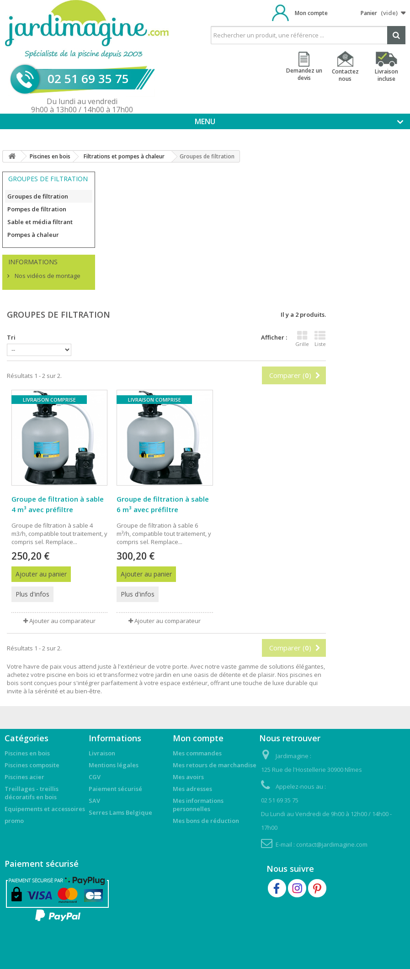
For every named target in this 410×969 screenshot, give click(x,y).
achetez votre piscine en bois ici (51, 674)
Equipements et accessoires (45, 809)
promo (14, 821)
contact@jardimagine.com (331, 844)
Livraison (102, 753)
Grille (302, 338)
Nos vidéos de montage (46, 276)
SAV (94, 800)
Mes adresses (192, 789)
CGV (95, 777)
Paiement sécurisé (115, 789)
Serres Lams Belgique (120, 812)
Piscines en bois (27, 753)
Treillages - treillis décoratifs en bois (32, 793)
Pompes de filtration (36, 209)
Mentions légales (113, 765)
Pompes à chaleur (33, 234)
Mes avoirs (188, 777)
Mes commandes (197, 753)
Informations (33, 261)
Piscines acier (24, 777)
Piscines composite (32, 765)
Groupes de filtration (37, 196)
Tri (11, 337)
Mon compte (311, 13)
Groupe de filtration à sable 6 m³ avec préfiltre (163, 504)
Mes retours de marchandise (214, 765)
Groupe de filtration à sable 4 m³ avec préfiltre (57, 504)
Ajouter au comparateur (62, 621)
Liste (320, 338)
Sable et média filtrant (40, 222)
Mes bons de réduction (206, 821)
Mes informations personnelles (198, 804)
